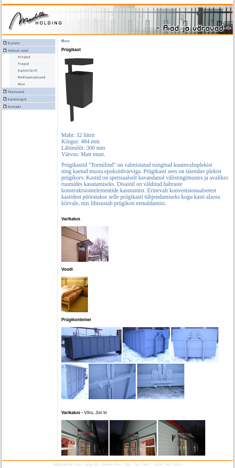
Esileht (14, 43)
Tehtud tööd (18, 51)
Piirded (23, 57)
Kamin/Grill (26, 70)
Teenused (16, 92)
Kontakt (14, 107)
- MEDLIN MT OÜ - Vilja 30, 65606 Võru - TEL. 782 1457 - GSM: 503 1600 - (117, 464)
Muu (20, 84)
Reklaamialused (30, 77)
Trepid (22, 64)
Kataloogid (17, 99)
